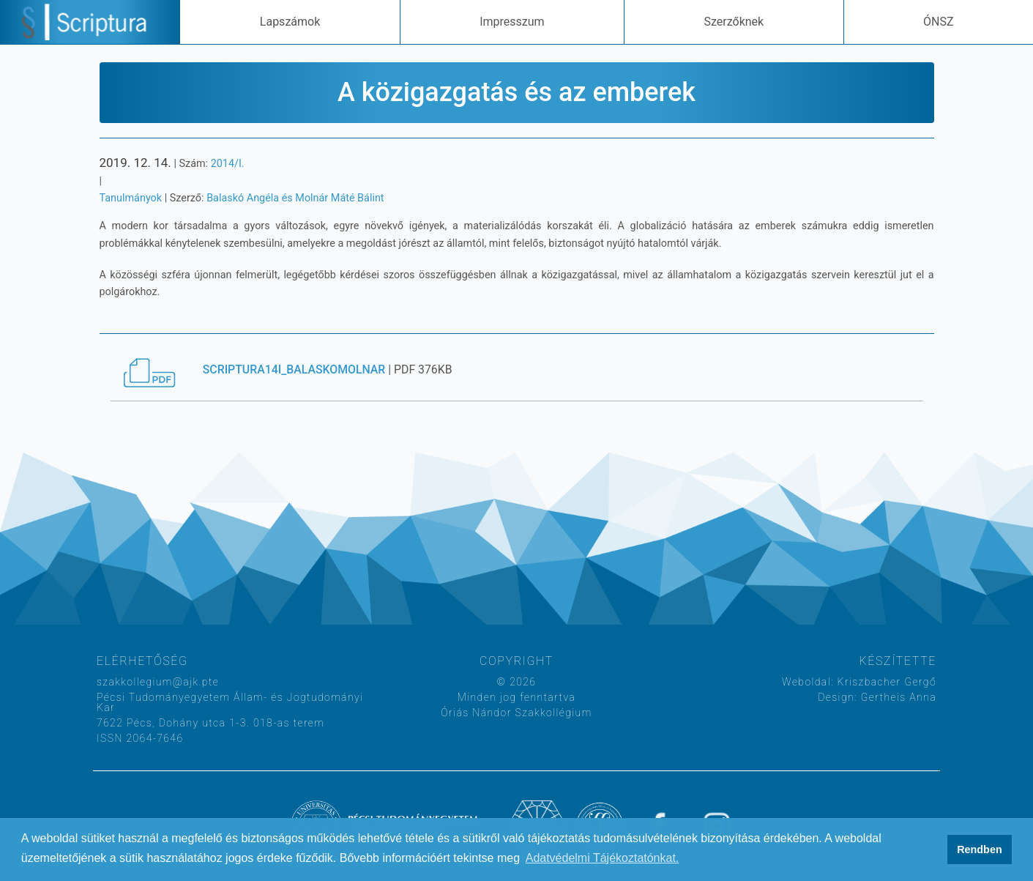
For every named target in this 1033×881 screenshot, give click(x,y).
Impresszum (512, 22)
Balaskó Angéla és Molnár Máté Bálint (295, 198)
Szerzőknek (734, 22)
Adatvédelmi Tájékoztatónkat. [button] (602, 858)
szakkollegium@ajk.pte (158, 682)
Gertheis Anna (896, 697)
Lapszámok (290, 22)
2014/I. (228, 163)
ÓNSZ (938, 22)
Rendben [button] (979, 849)
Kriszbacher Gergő (885, 682)
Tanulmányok (131, 198)
